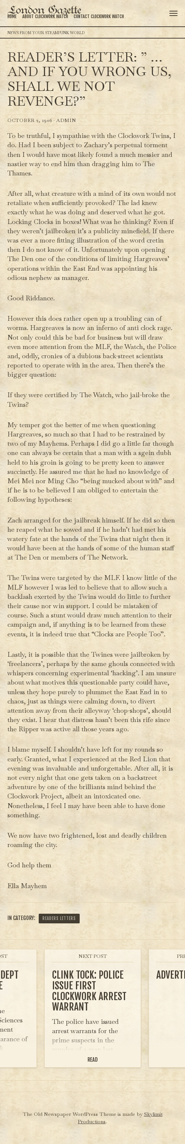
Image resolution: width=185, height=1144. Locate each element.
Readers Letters (59, 918)
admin (66, 120)
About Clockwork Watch (45, 16)
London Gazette (44, 11)
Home (12, 16)
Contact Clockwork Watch (99, 16)
